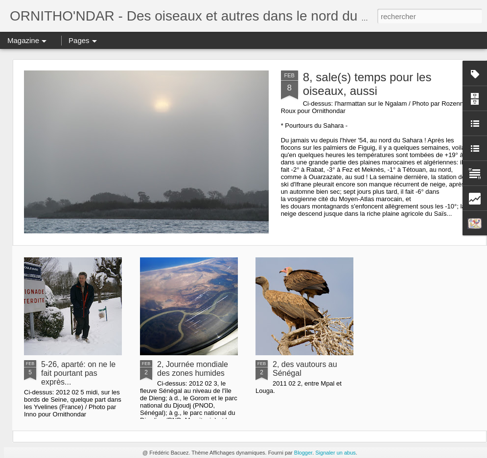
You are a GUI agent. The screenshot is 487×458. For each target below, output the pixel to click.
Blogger (303, 453)
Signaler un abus (335, 453)
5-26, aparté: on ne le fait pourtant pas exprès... (78, 373)
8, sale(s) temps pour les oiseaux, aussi (367, 83)
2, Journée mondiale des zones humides (192, 368)
